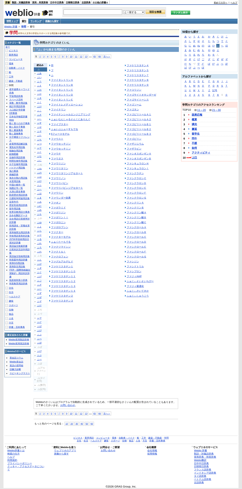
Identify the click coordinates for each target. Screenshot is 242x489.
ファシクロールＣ (136, 237)
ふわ (39, 251)
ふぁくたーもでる (61, 241)
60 (92, 423)
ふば (39, 326)
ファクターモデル (61, 237)
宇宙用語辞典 (16, 96)
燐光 (194, 124)
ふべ (39, 339)
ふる (39, 239)
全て (7, 47)
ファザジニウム (135, 143)
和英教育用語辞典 (18, 283)
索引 (24, 21)
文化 (11, 288)
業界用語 (13, 55)
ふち (39, 139)
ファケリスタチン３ (62, 300)
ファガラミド (58, 207)
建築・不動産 (15, 81)
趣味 (11, 301)
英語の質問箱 (16, 365)
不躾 (194, 143)
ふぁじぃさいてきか (138, 290)
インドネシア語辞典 (205, 472)
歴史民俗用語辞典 (18, 205)
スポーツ (13, 305)
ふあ (39, 73)
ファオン (56, 202)
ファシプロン (134, 271)
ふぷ (39, 355)
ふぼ (39, 343)
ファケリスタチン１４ (63, 290)
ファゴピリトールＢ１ (139, 124)
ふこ (39, 110)
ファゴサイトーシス (138, 99)
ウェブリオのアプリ (65, 450)
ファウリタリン (59, 168)
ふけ (39, 106)
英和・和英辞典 (40, 2)
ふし (39, 119)
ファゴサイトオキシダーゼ (141, 94)
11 (76, 56)
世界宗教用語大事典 (19, 212)
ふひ (39, 181)
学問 (23, 26)
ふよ (39, 226)
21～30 (216, 110)
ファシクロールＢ (136, 232)
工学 (11, 76)
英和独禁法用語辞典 (19, 232)
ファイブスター (59, 124)
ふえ (39, 85)
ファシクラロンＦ (136, 192)
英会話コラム (16, 357)
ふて (39, 148)
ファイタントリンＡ (62, 80)
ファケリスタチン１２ (63, 281)
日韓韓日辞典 (72, 2)
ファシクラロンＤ (136, 183)
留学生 (196, 133)
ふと (39, 152)
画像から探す (51, 21)
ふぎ (39, 268)
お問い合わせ (67, 405)
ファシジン (133, 261)
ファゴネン (133, 109)
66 (99, 56)
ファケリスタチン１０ (63, 271)
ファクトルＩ (58, 251)
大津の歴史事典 (17, 191)
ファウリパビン (59, 183)
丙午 (194, 138)
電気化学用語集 (17, 147)
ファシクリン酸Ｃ (136, 222)
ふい (39, 77)
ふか (39, 94)
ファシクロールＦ (136, 251)
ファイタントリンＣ (62, 89)
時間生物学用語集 (18, 161)
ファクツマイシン (61, 246)
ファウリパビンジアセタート (67, 187)
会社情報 (152, 450)
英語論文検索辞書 (18, 246)
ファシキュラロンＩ (138, 168)
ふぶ (39, 334)
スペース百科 (16, 99)
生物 (11, 309)
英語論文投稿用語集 (19, 256)
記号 (214, 90)
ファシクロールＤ (136, 241)
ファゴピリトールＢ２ (139, 129)
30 (76, 423)
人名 (11, 318)
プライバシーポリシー (19, 463)
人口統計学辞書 (17, 109)
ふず (39, 293)
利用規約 (12, 460)
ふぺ (39, 359)
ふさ (39, 115)
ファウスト (57, 138)
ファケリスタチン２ (62, 295)
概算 (194, 119)
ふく (39, 102)
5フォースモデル (60, 134)
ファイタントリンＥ (62, 99)
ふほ (39, 193)
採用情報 (152, 453)
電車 (11, 63)
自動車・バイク (17, 68)
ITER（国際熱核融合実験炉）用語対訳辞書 (19, 273)
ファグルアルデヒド (62, 261)
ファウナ (56, 153)
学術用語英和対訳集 (19, 236)
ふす (39, 123)
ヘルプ (233, 2)
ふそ (39, 131)
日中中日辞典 (57, 2)
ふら (39, 231)
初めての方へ (220, 2)
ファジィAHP (134, 276)
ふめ (39, 210)
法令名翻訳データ (18, 215)
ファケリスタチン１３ (63, 286)
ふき (39, 98)
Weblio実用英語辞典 (19, 343)
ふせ (39, 127)
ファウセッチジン (61, 143)
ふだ (39, 305)
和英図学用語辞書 (18, 259)
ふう (39, 81)
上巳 (194, 157)
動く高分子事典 (17, 127)
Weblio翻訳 (200, 460)
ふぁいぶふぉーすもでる (64, 129)
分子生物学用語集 (18, 164)
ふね (39, 168)
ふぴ (39, 351)
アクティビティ (201, 152)
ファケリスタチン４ (138, 65)
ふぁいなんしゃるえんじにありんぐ (70, 119)
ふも (39, 214)
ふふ (39, 185)
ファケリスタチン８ (138, 80)
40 (82, 423)
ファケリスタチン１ (62, 266)
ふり (39, 235)
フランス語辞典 (202, 469)
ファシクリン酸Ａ (136, 212)
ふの (39, 173)
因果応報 (197, 114)
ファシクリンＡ (135, 202)
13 (86, 56)
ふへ (39, 189)
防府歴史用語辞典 (18, 195)
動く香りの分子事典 (19, 123)
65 (94, 56)
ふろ (39, 247)
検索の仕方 (13, 453)
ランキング (35, 21)
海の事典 (13, 171)
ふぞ (39, 301)
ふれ (39, 243)
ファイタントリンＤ (62, 94)
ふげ (39, 276)
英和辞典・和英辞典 (205, 456)
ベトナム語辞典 (202, 479)
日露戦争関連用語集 (19, 198)
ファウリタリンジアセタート (67, 173)
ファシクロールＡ (136, 227)
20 (72, 423)
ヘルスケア (14, 296)
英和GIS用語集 (17, 263)
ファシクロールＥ (136, 246)
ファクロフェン (59, 256)
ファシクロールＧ (136, 256)
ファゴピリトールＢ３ (139, 134)
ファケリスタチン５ (138, 70)
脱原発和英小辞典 (18, 280)
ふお (39, 90)
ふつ (39, 144)
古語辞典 (86, 2)
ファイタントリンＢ (62, 84)
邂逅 (194, 128)
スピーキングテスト (20, 373)
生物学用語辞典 (17, 157)
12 (81, 56)
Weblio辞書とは (16, 450)
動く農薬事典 (16, 130)
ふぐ (39, 272)
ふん (39, 260)
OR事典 (13, 113)
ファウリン (57, 192)
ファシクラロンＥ (136, 187)
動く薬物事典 (16, 133)
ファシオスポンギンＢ (139, 158)
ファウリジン (58, 163)
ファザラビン (134, 148)
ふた (39, 135)
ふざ (39, 285)
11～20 (201, 110)
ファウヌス (57, 158)
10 (71, 56)
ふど (39, 322)
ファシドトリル (135, 266)
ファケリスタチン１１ (63, 276)
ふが (39, 264)
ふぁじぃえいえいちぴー (140, 281)
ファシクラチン (135, 173)
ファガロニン (58, 222)
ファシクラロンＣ (136, 178)
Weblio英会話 (16, 361)
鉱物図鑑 (13, 154)
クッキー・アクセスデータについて (25, 468)
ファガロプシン (59, 227)
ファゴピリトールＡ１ (139, 114)
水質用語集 (15, 181)
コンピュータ (15, 59)
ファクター (57, 232)
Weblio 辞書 (10, 26)
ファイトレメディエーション (67, 104)
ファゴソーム (134, 104)
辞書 (7, 2)
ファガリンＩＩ (59, 217)
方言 (11, 322)
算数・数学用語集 (18, 103)
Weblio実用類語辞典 (19, 339)
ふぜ (39, 297)
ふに (39, 160)
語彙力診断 (15, 369)
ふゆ (39, 222)
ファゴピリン (134, 138)
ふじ (39, 289)
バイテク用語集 (17, 167)
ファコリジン (134, 89)
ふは (39, 177)
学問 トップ (12, 21)
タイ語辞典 (200, 476)
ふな (39, 156)
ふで (39, 318)
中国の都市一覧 (17, 184)
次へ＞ (106, 56)
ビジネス (13, 50)
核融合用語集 (16, 150)
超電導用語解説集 (18, 144)
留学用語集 (15, 208)
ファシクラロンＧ (136, 197)
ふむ (39, 206)
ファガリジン (58, 212)
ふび (39, 330)
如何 (194, 147)
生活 (11, 292)
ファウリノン (58, 178)
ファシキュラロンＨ (138, 163)
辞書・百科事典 (17, 327)
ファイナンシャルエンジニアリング (70, 114)
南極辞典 (13, 174)
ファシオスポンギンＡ (139, 153)
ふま (39, 198)
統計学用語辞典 (17, 106)
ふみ (39, 202)
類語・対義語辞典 (21, 2)
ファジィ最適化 (135, 286)
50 (87, 423)
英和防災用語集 (17, 266)
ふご (39, 280)
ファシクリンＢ (135, 207)
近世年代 (13, 201)
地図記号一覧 (16, 188)
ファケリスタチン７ (138, 75)
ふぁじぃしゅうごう (138, 295)
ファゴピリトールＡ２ (139, 119)
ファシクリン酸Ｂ (136, 217)
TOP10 (186, 109)
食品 (11, 314)
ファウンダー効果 (61, 197)
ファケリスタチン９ (138, 84)
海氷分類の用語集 (18, 178)
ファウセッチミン (61, 148)
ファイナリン (58, 109)
